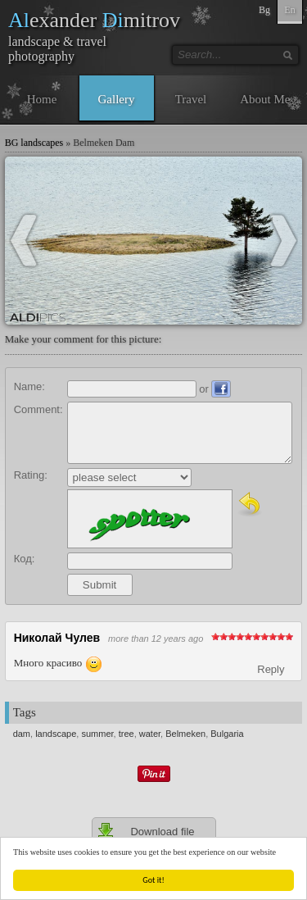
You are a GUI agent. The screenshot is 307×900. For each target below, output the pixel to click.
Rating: (30, 475)
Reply (270, 669)
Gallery (116, 99)
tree (126, 734)
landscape (55, 734)
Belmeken (185, 734)
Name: (29, 386)
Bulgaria (226, 734)
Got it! (154, 880)
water (149, 734)
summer (97, 734)
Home (42, 99)
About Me (265, 99)
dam (21, 734)
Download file (146, 831)
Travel (191, 99)
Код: (24, 558)
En (289, 10)
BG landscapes (34, 142)
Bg (264, 10)
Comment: (38, 409)
